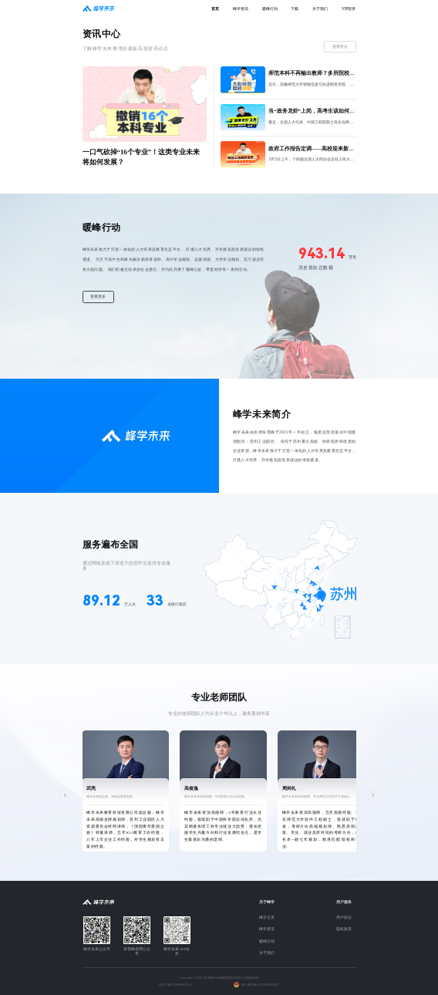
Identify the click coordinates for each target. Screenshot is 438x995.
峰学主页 (267, 917)
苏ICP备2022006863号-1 (175, 985)
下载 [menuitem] (294, 8)
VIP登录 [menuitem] (349, 8)
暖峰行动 (267, 941)
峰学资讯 (267, 929)
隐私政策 (344, 929)
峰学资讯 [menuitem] (240, 8)
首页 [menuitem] (215, 8)
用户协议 (344, 917)
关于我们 (267, 953)
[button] (65, 795)
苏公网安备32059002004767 (260, 985)
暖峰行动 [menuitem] (270, 8)
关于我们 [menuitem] (320, 8)
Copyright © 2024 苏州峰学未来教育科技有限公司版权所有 (218, 978)
